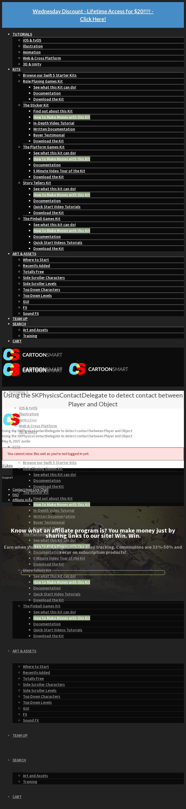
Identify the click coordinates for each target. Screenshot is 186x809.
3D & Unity (32, 64)
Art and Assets (35, 329)
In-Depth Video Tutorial (53, 123)
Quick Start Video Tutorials (56, 206)
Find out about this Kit (53, 111)
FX (25, 307)
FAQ (16, 494)
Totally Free (33, 271)
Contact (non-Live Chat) (30, 489)
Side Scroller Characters (44, 277)
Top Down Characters (41, 289)
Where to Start (36, 259)
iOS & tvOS (32, 40)
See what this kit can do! (54, 152)
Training (30, 335)
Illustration (33, 46)
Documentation (47, 93)
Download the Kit (48, 99)
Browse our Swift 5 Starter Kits (50, 75)
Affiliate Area (22, 500)
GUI (26, 301)
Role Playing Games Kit (43, 81)
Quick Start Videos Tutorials (57, 242)
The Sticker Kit (36, 105)
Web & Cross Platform (42, 58)
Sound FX (31, 313)
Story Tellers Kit (37, 182)
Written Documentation (54, 129)
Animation (32, 52)
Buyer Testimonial (49, 134)
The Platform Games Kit (44, 146)
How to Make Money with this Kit (61, 117)
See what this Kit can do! (54, 87)
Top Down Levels (37, 295)
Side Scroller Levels (40, 283)
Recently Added (36, 265)
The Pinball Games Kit (41, 218)
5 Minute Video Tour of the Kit (59, 170)
